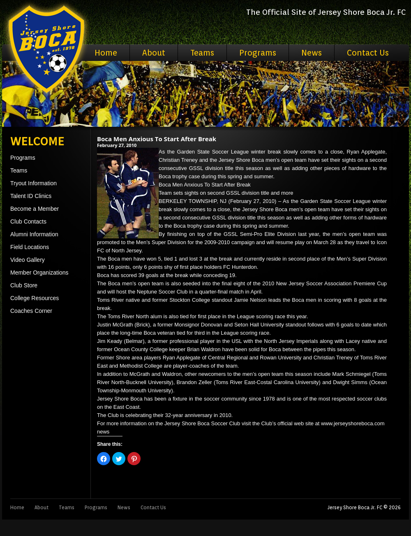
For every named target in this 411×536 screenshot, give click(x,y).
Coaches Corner (31, 311)
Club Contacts (28, 221)
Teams (202, 53)
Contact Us (368, 53)
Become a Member (34, 208)
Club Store (23, 285)
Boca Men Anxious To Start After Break (156, 139)
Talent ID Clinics (30, 196)
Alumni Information (34, 234)
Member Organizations (39, 272)
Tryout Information (33, 183)
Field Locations (29, 247)
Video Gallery (27, 259)
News (311, 53)
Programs (257, 53)
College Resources (34, 298)
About (153, 53)
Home (106, 53)
